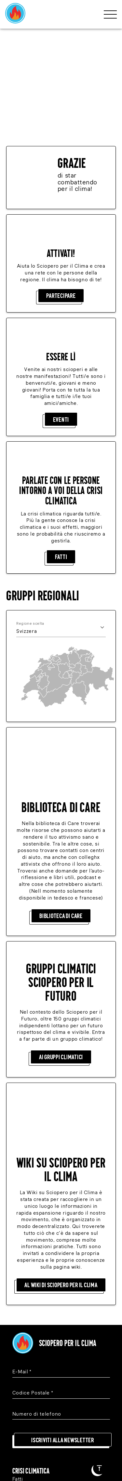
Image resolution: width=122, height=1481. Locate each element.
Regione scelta (30, 518)
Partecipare (60, 190)
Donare (21, 1302)
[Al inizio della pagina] (99, 1468)
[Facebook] (58, 1414)
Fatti (61, 451)
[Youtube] (95, 1414)
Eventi (61, 313)
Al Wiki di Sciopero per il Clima (60, 1073)
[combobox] (52, 526)
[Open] (102, 522)
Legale (20, 1350)
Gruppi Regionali (32, 1330)
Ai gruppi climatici (61, 898)
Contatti (22, 1371)
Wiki (17, 1343)
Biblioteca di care (61, 757)
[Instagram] (22, 1414)
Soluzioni (23, 1274)
